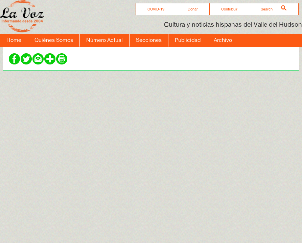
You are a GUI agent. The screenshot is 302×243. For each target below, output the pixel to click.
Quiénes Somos (53, 39)
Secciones (149, 39)
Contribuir (229, 9)
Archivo (223, 39)
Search (267, 9)
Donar (193, 9)
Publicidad (188, 39)
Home (13, 39)
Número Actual (104, 39)
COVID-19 (155, 9)
